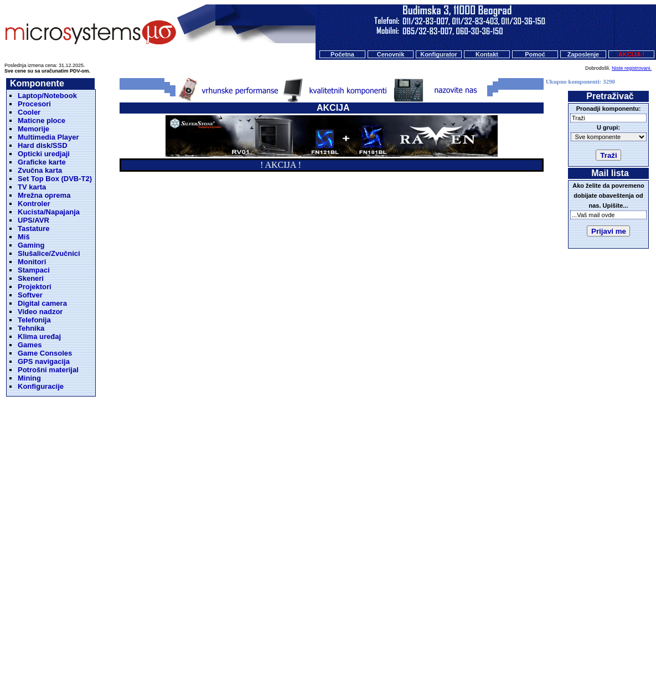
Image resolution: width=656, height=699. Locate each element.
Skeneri (31, 278)
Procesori (34, 104)
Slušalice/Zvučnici (49, 253)
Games (30, 345)
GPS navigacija (44, 361)
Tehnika (31, 328)
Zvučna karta (40, 170)
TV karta (32, 187)
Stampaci (34, 270)
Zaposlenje (583, 54)
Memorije (33, 129)
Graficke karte (42, 162)
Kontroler (34, 203)
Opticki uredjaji (44, 154)
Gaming (31, 245)
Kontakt (487, 54)
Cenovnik (391, 54)
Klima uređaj (39, 336)
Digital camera (42, 303)
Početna (342, 54)
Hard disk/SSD (43, 145)
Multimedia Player (48, 137)
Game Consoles (45, 353)
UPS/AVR (33, 220)
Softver (30, 295)
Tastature (34, 228)
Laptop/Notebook (47, 95)
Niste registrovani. (632, 68)
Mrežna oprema (44, 195)
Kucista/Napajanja (49, 212)
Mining (29, 378)
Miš (24, 237)
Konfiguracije (41, 386)
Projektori (34, 286)
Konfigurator (438, 54)
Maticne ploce (41, 120)
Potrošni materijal (48, 370)
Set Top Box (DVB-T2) (55, 178)
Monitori (32, 262)
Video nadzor (40, 311)
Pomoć (535, 54)
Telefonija (34, 320)
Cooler (29, 112)
